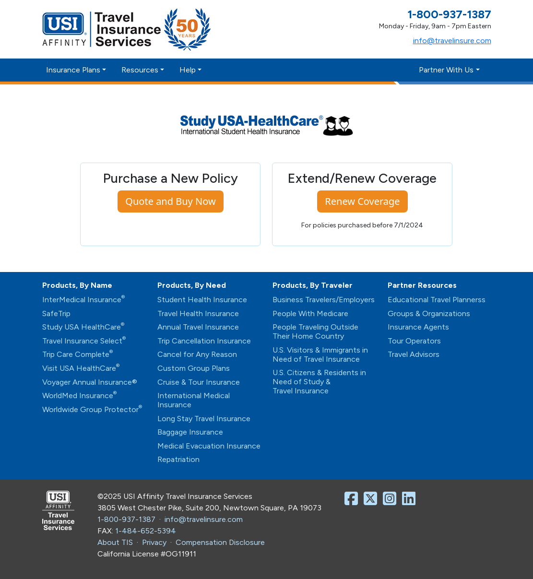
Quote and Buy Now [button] (170, 201)
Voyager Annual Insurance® (89, 382)
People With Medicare (310, 313)
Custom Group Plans (193, 368)
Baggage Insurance (190, 432)
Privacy (154, 542)
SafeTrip (56, 313)
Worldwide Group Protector (92, 409)
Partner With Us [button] (446, 69)
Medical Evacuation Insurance (209, 445)
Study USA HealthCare (83, 326)
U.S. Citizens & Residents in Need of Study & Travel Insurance (319, 381)
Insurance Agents (418, 326)
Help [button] (187, 69)
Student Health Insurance (202, 299)
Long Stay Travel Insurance (203, 418)
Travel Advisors (413, 354)
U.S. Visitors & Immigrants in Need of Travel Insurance (320, 354)
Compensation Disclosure (220, 542)
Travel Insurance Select (84, 340)
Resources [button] (139, 69)
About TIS (115, 542)
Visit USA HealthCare (80, 368)
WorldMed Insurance (79, 395)
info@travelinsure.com (452, 40)
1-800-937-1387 (126, 519)
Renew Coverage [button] (362, 201)
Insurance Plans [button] (73, 69)
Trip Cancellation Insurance (204, 340)
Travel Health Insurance (198, 313)
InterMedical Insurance (83, 299)
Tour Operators (414, 340)
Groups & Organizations (429, 313)
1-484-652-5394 (145, 530)
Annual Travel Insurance (198, 326)
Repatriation (178, 459)
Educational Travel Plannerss (437, 299)
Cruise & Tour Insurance (198, 382)
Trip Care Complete (77, 354)
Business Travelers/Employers (323, 299)
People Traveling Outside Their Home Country (315, 331)
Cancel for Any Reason (197, 354)
